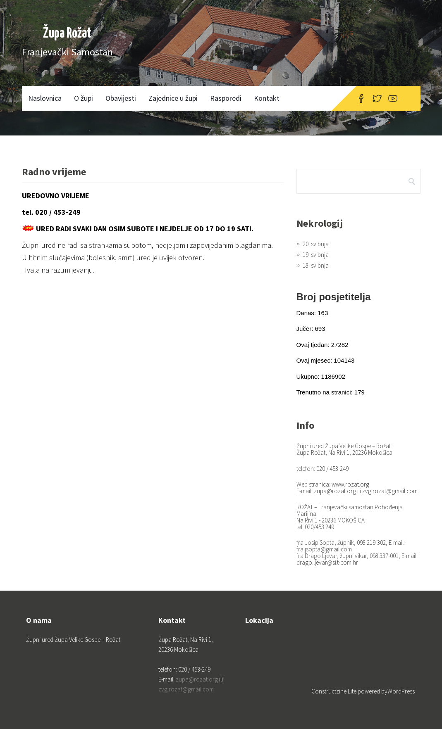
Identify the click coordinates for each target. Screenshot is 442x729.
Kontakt (267, 98)
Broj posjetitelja (333, 296)
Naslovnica (45, 98)
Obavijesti (120, 98)
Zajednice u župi (173, 98)
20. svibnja (316, 244)
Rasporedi (225, 98)
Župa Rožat (67, 33)
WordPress (401, 691)
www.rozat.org (350, 484)
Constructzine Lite (334, 691)
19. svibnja (316, 255)
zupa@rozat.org (335, 491)
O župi (83, 98)
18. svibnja (316, 265)
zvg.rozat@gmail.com (390, 491)
